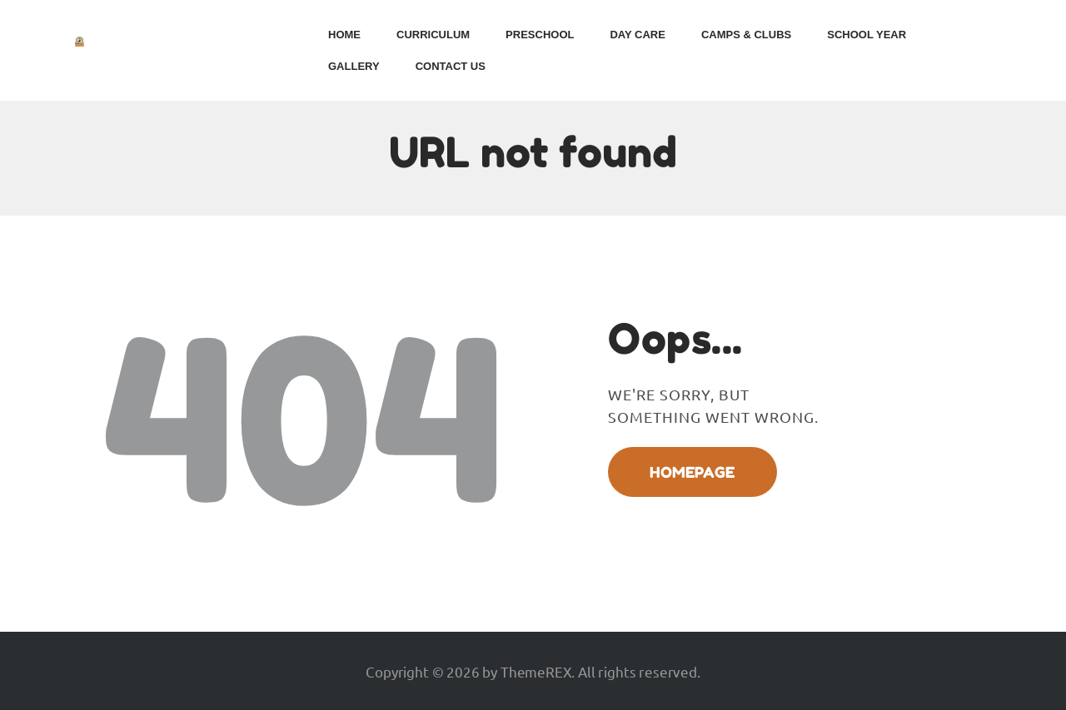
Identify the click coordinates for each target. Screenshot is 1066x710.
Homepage (692, 472)
